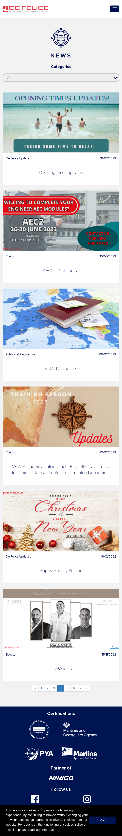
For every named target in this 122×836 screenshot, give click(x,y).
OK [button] (102, 820)
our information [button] (46, 829)
